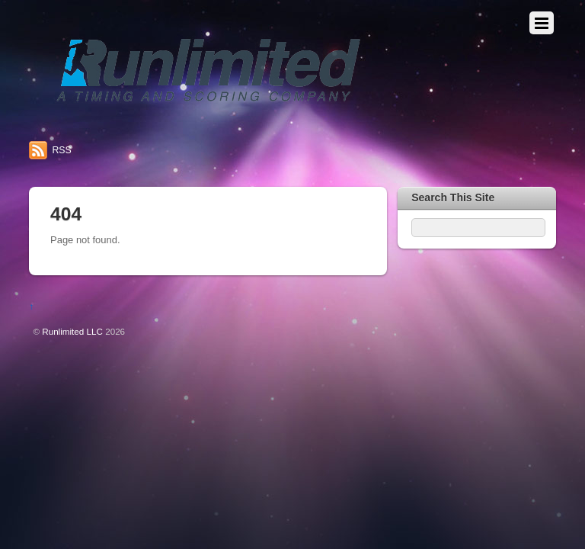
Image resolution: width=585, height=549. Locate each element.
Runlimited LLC (72, 331)
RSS (61, 150)
